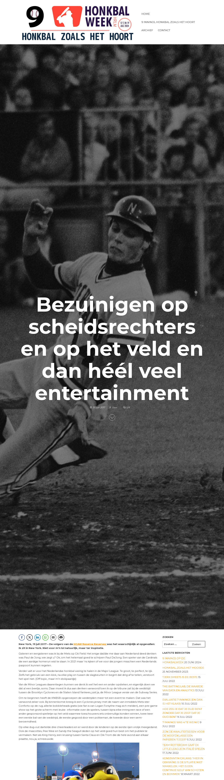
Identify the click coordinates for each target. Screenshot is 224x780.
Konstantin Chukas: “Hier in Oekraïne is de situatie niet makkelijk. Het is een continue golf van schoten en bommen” (183, 766)
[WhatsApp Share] (45, 637)
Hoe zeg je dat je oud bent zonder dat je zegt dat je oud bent (182, 712)
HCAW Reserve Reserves (90, 644)
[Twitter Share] (30, 637)
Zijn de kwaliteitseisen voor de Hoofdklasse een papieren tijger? (183, 735)
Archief (147, 30)
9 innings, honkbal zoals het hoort (168, 22)
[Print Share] (61, 637)
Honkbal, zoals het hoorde (183, 667)
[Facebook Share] (22, 637)
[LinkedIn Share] (37, 637)
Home (145, 13)
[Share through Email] (53, 637)
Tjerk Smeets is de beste (179, 677)
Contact (164, 30)
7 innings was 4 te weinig (180, 722)
